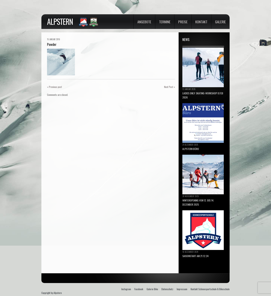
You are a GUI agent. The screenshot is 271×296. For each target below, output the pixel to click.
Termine (165, 21)
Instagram (126, 289)
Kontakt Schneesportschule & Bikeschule (210, 289)
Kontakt (201, 21)
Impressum (182, 289)
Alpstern (60, 21)
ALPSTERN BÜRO (190, 149)
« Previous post (54, 87)
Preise (183, 21)
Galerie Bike (152, 289)
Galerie (220, 21)
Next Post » (169, 87)
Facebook (138, 289)
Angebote (144, 21)
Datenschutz (167, 289)
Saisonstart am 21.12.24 (195, 256)
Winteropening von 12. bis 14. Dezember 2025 (198, 202)
